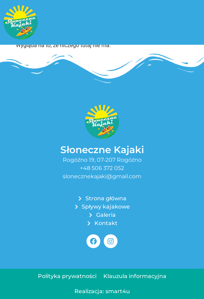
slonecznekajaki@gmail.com (102, 176)
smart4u (117, 291)
